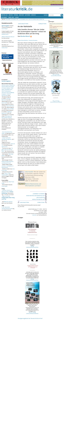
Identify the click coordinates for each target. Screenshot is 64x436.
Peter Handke (10, 108)
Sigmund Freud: (8, 197)
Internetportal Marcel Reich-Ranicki (7, 116)
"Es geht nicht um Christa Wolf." (7, 149)
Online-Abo (4, 47)
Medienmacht (5, 34)
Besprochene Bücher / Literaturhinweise (27, 40)
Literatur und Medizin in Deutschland (7, 166)
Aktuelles (4, 15)
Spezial (16, 15)
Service (33, 15)
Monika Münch (25, 36)
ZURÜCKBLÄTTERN (23, 23)
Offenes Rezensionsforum (8, 36)
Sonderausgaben (6, 81)
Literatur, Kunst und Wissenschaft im (7, 191)
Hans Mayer (5, 28)
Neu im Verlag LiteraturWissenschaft (56, 75)
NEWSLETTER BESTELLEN (39, 199)
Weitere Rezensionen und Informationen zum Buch (33, 185)
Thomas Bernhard (6, 99)
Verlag (61, 8)
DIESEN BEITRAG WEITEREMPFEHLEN (36, 195)
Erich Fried (4, 103)
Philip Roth (12, 85)
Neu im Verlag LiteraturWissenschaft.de (32, 313)
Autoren (27, 15)
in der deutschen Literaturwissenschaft (7, 207)
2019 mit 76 (4, 146)
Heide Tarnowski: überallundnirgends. (7, 138)
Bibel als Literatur (8, 201)
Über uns (11, 17)
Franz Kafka (4, 186)
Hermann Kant (5, 92)
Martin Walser (6, 88)
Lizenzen (34, 215)
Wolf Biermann (8, 89)
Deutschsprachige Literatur (36, 19)
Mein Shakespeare (6, 91)
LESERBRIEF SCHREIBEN (40, 193)
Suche (46, 15)
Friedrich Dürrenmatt (6, 94)
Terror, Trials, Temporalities (6, 174)
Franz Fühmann (10, 105)
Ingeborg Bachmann (6, 112)
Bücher (21, 15)
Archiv (11, 15)
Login (17, 17)
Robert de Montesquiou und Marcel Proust (7, 162)
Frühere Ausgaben (11, 19)
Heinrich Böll (5, 86)
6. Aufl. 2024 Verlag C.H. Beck (56, 47)
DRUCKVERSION (41, 197)
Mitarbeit (4, 17)
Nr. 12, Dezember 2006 (22, 19)
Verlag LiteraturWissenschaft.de (32, 246)
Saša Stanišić (29, 172)
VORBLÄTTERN (42, 23)
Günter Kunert (5, 85)
